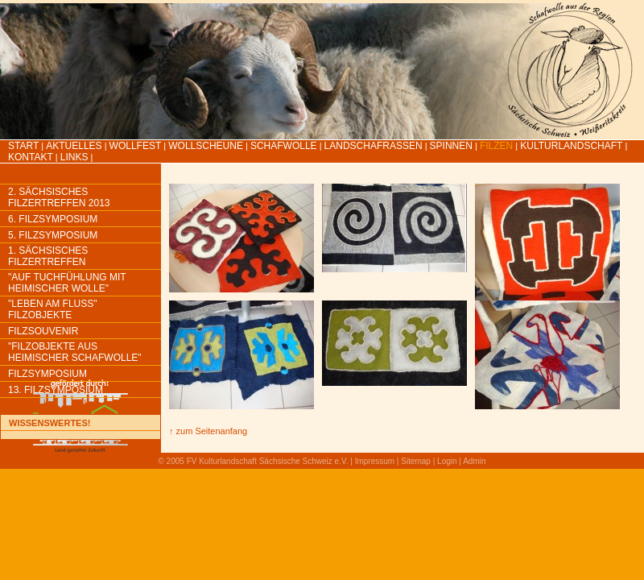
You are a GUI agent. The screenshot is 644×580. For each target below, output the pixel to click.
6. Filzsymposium (52, 219)
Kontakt (30, 157)
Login (446, 461)
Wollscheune (205, 145)
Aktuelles (73, 145)
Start (23, 145)
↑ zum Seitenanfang (208, 431)
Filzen (496, 145)
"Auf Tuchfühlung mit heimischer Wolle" (67, 282)
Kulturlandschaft (571, 145)
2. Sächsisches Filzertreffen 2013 (58, 197)
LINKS (74, 157)
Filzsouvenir (43, 331)
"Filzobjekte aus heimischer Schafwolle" (75, 352)
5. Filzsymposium (52, 235)
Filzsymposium (47, 373)
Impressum (374, 461)
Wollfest (135, 145)
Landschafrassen (373, 145)
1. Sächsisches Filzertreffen (48, 256)
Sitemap (416, 461)
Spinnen (451, 145)
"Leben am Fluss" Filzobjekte (52, 309)
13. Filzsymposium (55, 390)
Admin (474, 461)
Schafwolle (283, 145)
